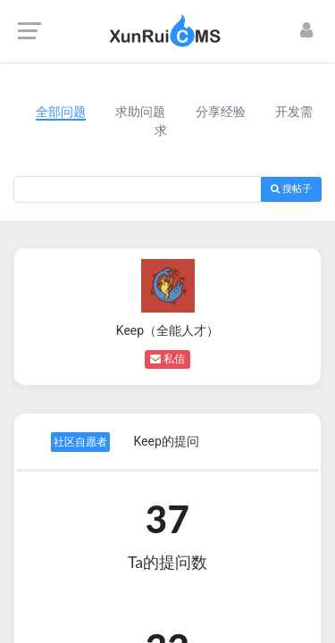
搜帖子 (291, 189)
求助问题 (140, 111)
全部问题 (61, 111)
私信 (167, 359)
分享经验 (221, 111)
